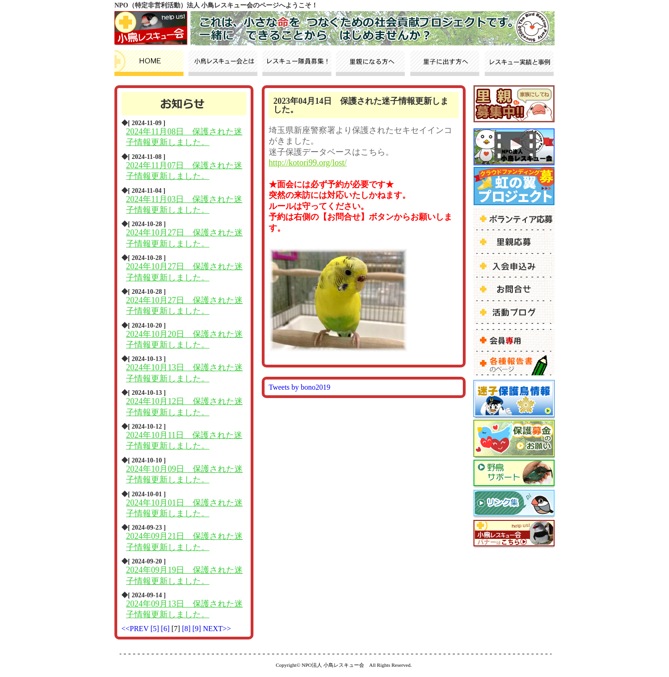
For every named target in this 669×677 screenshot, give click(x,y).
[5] (156, 629)
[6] (166, 629)
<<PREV (135, 629)
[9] (197, 629)
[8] (187, 629)
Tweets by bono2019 (299, 387)
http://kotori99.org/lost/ (308, 162)
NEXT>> (217, 629)
